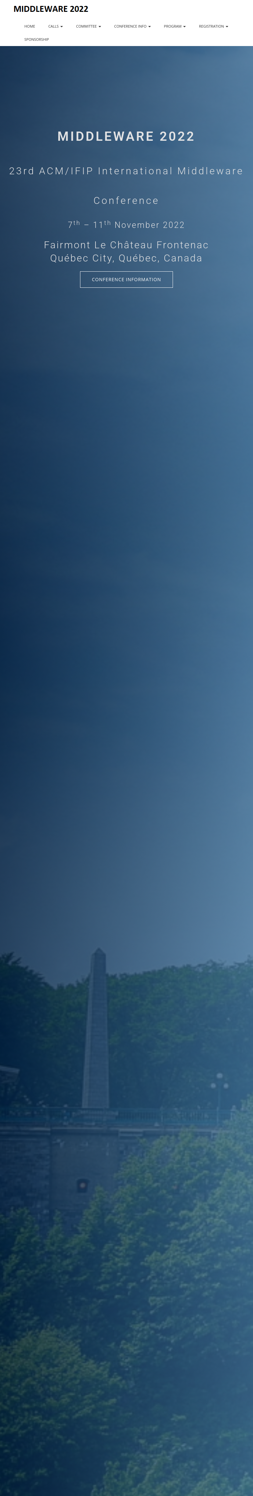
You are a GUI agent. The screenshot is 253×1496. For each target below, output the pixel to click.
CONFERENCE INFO (132, 26)
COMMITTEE (88, 26)
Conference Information (126, 279)
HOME (29, 26)
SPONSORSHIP (36, 39)
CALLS (55, 26)
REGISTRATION (213, 26)
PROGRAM (175, 26)
